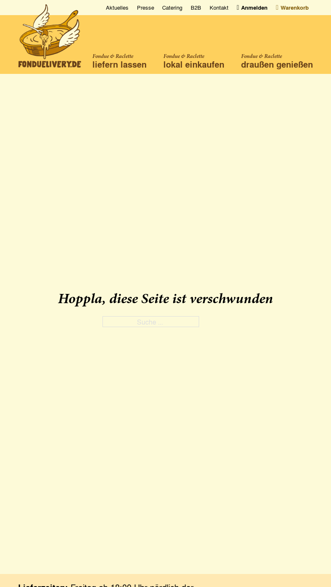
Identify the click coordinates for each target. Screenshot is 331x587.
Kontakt (219, 7)
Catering (172, 7)
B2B (196, 7)
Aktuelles (117, 7)
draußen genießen (277, 64)
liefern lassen (119, 64)
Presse (145, 7)
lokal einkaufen (193, 64)
